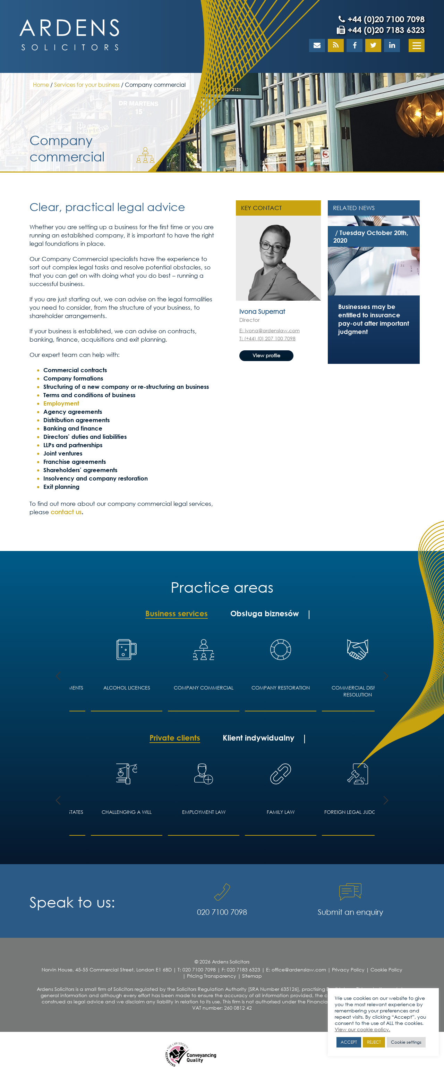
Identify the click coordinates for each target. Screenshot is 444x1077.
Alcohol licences (126, 687)
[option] (374, 254)
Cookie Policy (386, 969)
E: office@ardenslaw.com (296, 969)
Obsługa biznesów (264, 613)
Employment (61, 403)
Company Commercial (203, 687)
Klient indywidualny (258, 737)
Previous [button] (58, 676)
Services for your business (87, 84)
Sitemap (252, 975)
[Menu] (417, 45)
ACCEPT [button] (349, 1042)
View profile (266, 355)
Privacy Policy (348, 969)
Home (41, 84)
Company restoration (280, 687)
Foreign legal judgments (357, 812)
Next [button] (385, 676)
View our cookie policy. (362, 1029)
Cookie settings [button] (406, 1042)
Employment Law (203, 812)
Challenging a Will (127, 812)
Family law (280, 812)
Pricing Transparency (211, 975)
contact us (66, 512)
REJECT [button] (374, 1042)
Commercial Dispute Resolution (358, 691)
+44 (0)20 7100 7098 (382, 19)
